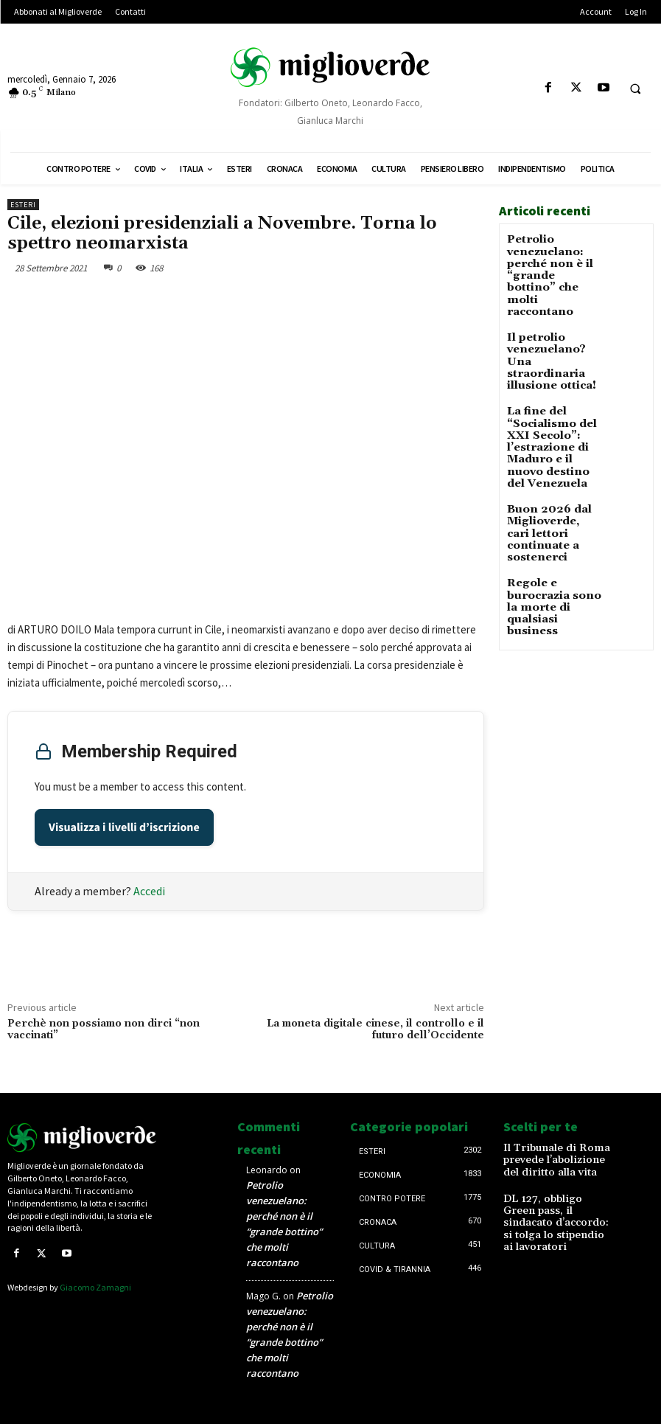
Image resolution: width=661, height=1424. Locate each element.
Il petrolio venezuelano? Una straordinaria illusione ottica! (549, 328)
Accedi (149, 890)
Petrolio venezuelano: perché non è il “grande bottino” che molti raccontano (547, 264)
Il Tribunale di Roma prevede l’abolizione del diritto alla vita (553, 1157)
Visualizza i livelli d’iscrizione (124, 827)
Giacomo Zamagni (95, 1285)
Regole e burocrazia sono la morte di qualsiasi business (554, 516)
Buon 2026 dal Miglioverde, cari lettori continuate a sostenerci (552, 466)
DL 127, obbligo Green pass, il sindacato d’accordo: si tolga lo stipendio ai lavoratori (550, 1207)
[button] (635, 88)
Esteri (23, 204)
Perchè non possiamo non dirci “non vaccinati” (103, 1030)
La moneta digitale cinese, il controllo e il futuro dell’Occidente (375, 1030)
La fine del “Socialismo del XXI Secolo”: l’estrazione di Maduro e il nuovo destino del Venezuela (550, 397)
